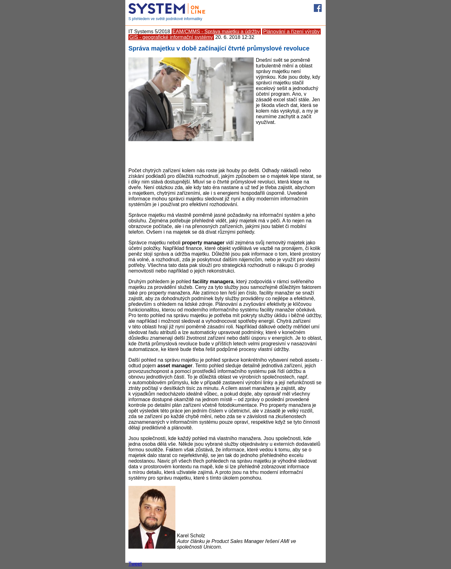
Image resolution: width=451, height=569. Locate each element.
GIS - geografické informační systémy (171, 37)
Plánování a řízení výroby (291, 31)
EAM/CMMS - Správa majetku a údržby (216, 31)
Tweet (135, 563)
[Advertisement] (225, 154)
